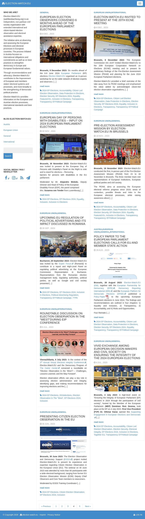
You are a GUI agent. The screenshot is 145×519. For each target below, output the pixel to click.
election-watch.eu (16, 3)
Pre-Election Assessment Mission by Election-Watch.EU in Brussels (114, 128)
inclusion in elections (61, 99)
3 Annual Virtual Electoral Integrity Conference (63, 362)
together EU (99, 435)
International (118, 12)
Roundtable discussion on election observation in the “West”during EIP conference (62, 318)
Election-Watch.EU (57, 76)
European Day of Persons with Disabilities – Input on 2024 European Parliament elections (61, 122)
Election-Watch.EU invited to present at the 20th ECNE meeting (117, 20)
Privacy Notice (53, 515)
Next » (88, 506)
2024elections (65, 395)
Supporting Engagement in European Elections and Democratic (117, 414)
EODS (68, 459)
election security (47, 96)
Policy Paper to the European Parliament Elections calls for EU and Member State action (116, 241)
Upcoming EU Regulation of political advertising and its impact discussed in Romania (63, 220)
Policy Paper (99, 297)
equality (76, 96)
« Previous (46, 506)
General (44, 12)
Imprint (43, 515)
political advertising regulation (64, 295)
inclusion (44, 202)
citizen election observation (71, 492)
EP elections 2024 (64, 96)
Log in (139, 515)
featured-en (45, 99)
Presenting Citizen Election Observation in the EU (62, 418)
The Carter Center (50, 368)
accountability (65, 90)
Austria (98, 229)
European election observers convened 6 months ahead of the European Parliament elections (58, 23)
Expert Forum (66, 264)
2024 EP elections (50, 90)
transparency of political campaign (56, 102)
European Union (102, 12)
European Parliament (71, 73)
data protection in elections (71, 93)
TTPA (75, 298)
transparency (78, 99)
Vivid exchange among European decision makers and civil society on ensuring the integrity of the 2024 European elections (117, 352)
